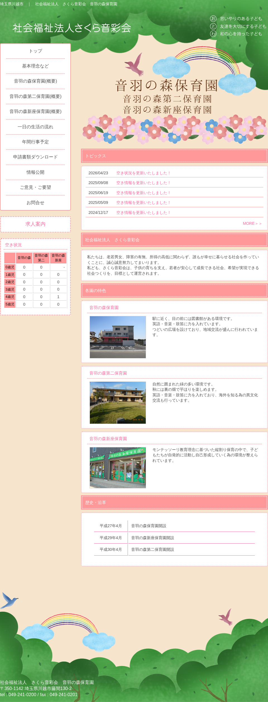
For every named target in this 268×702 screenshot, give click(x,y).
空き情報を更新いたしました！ (143, 182)
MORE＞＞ (252, 223)
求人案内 (35, 224)
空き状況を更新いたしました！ (143, 173)
